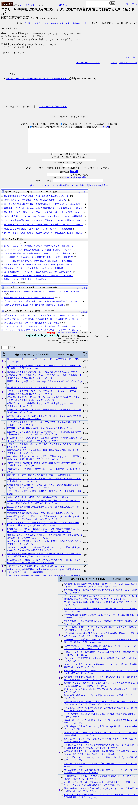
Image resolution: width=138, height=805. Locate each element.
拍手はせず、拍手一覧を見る (53, 106)
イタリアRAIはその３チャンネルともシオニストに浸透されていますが (57, 23)
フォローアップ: (8, 74)
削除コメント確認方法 (97, 190)
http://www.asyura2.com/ (69, 337)
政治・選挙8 (30, 5)
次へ (128, 4)
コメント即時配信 (60, 190)
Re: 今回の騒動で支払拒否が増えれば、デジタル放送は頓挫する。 (37, 78)
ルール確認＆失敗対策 (75, 182)
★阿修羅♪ (63, 5)
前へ (134, 4)
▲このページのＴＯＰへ (88, 63)
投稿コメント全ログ (39, 190)
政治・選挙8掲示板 (128, 63)
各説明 (106, 127)
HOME (21, 5)
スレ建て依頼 (77, 190)
